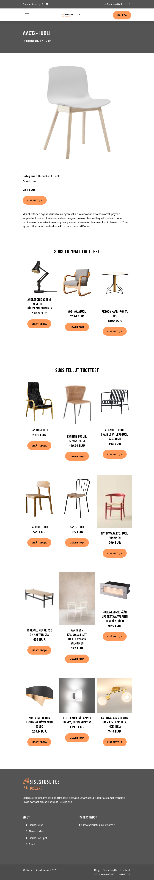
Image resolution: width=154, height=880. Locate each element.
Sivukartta (124, 874)
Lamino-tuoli (39, 430)
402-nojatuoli (77, 311)
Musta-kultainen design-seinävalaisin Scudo (39, 722)
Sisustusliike (36, 825)
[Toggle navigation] (27, 15)
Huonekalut (33, 41)
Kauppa (122, 15)
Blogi (32, 844)
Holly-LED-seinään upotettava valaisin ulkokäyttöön (115, 616)
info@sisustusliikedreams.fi (116, 4)
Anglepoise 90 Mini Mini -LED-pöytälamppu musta (39, 303)
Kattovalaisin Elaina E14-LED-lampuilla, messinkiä (114, 722)
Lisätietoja (34, 200)
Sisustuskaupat (38, 838)
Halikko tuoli (39, 527)
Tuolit (48, 41)
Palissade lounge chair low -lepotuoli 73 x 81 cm (115, 434)
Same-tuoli (77, 527)
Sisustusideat (36, 831)
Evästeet (125, 870)
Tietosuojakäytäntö (103, 874)
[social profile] (47, 4)
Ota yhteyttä (110, 870)
